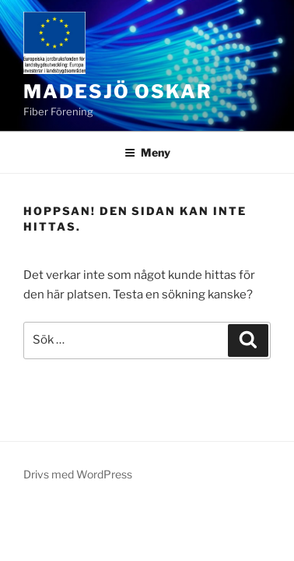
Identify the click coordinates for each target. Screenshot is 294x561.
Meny (147, 152)
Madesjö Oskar (117, 91)
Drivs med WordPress (77, 474)
